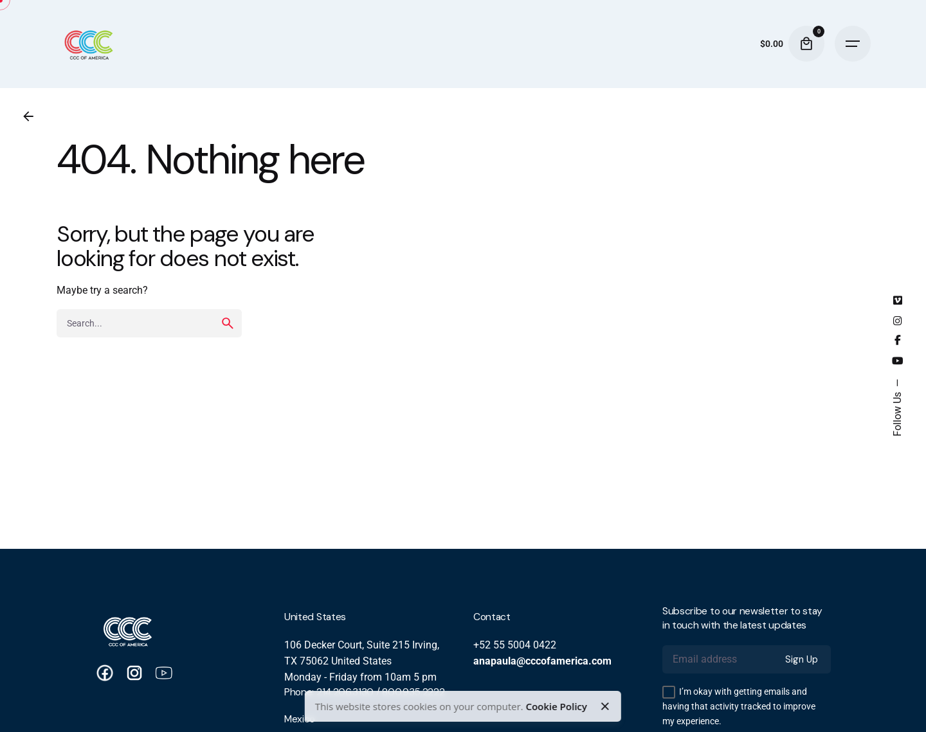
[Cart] (806, 44)
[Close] (605, 706)
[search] (227, 323)
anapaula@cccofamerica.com (542, 661)
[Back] (28, 116)
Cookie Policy (555, 706)
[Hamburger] (853, 44)
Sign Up (801, 659)
